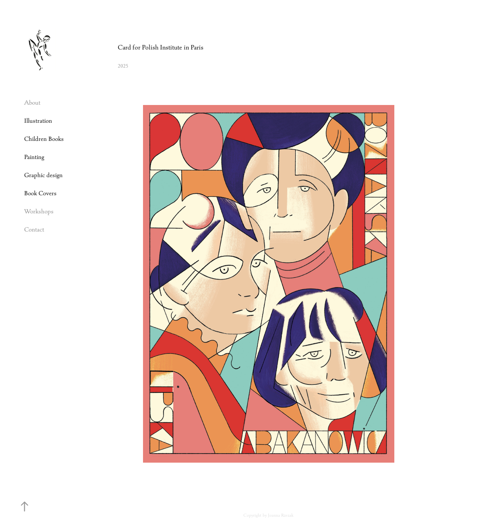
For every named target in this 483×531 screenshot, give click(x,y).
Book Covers (40, 193)
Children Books (44, 139)
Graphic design (43, 175)
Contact (34, 229)
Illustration (38, 121)
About (32, 103)
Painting (34, 157)
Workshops (39, 211)
